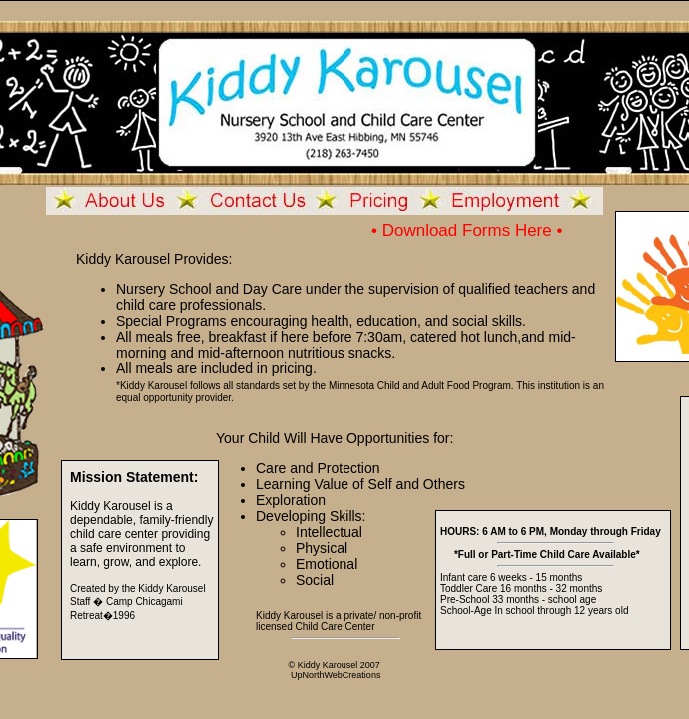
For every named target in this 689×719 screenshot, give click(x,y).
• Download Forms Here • (466, 230)
